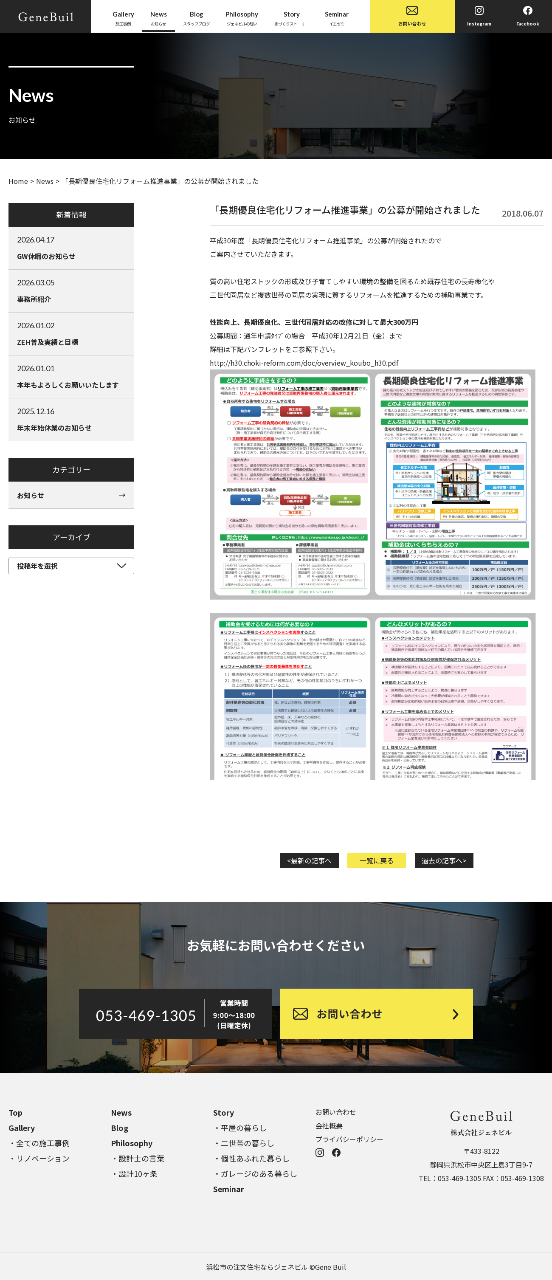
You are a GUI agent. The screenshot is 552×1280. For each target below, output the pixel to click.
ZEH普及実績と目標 (71, 333)
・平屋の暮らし (240, 1127)
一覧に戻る (377, 860)
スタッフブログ (196, 17)
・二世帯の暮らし (243, 1142)
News (45, 181)
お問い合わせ (412, 16)
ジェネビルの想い (241, 17)
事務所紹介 (71, 290)
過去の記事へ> (444, 860)
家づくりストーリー (291, 17)
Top (15, 1112)
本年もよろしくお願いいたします (71, 376)
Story (223, 1112)
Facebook (527, 16)
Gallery (21, 1127)
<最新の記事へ (309, 860)
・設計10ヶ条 (134, 1173)
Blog (119, 1127)
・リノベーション (39, 1158)
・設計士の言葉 (137, 1158)
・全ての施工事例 (39, 1142)
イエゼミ (337, 17)
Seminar (228, 1188)
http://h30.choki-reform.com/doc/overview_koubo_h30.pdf (304, 363)
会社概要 (329, 1125)
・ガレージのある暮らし (255, 1173)
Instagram (479, 16)
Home (18, 181)
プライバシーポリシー (349, 1139)
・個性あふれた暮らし (251, 1158)
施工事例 (123, 17)
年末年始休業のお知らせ (71, 419)
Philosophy (131, 1142)
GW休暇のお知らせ (71, 247)
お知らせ (158, 17)
